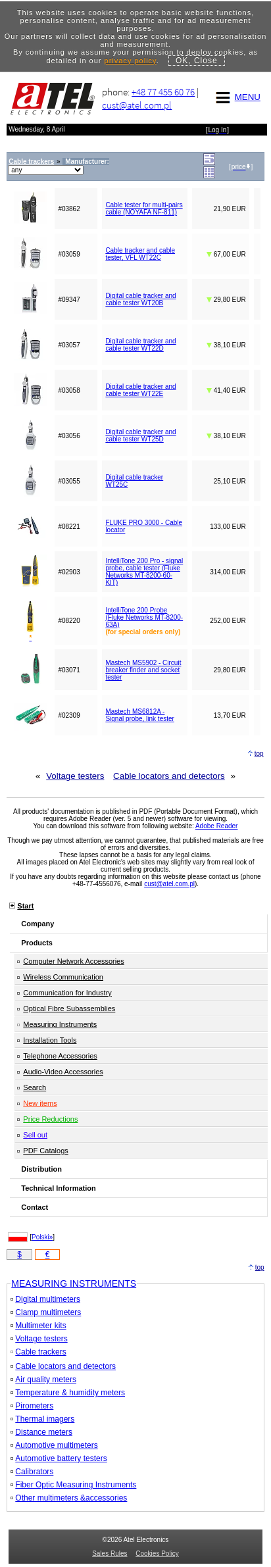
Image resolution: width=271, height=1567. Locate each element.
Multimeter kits (38, 1325)
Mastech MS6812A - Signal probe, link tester (139, 715)
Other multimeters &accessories (69, 1498)
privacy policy (131, 60)
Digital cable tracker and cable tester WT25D (140, 435)
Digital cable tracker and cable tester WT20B (140, 299)
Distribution (41, 1169)
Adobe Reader (216, 826)
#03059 (69, 254)
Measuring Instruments (60, 1024)
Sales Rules (109, 1553)
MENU (236, 97)
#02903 (69, 572)
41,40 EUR (226, 390)
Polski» (42, 1237)
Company (37, 924)
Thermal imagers (42, 1419)
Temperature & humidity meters (68, 1392)
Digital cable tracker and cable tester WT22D (140, 344)
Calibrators (32, 1471)
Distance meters (41, 1432)
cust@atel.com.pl (137, 105)
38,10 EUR (226, 345)
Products (37, 943)
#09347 (69, 299)
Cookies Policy (157, 1553)
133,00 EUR (227, 526)
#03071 (69, 670)
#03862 (69, 208)
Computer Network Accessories (73, 961)
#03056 (69, 435)
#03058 (69, 390)
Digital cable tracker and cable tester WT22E (140, 390)
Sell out (35, 1135)
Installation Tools (49, 1040)
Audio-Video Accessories (63, 1072)
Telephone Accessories (60, 1056)
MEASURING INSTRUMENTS (73, 1283)
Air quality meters (43, 1379)
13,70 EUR (230, 715)
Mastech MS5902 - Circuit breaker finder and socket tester (143, 670)
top (259, 753)
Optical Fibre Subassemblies (69, 1008)
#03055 (69, 481)
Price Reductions (50, 1119)
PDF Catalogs (45, 1151)
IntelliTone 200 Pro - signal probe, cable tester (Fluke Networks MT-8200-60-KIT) (144, 571)
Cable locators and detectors (169, 776)
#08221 (69, 526)
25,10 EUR (230, 481)
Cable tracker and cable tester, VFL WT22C (140, 254)
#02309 (69, 715)
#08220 (69, 620)
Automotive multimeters (54, 1445)
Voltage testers (75, 776)
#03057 (69, 345)
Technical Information (58, 1188)
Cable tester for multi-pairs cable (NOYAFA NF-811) (143, 208)
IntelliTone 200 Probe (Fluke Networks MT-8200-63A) (144, 617)
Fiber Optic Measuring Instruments (73, 1484)
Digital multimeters (45, 1299)
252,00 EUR (227, 620)
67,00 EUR (226, 254)
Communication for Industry (67, 993)
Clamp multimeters (46, 1312)
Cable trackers (38, 1351)
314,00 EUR (227, 572)
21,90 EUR (230, 208)
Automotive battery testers (59, 1458)
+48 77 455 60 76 (163, 92)
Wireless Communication (63, 977)
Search (34, 1087)
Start (25, 906)
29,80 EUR (226, 299)
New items (40, 1103)
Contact (34, 1207)
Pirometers (32, 1405)
